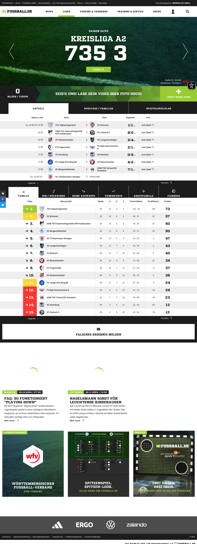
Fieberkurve (113, 193)
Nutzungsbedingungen (40, 537)
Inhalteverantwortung (74, 537)
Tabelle (98, 69)
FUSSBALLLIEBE (29, 3)
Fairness (173, 193)
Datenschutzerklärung (22, 537)
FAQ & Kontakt (91, 3)
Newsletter (103, 3)
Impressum (6, 537)
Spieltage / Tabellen (98, 108)
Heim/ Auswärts (83, 193)
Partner (80, 3)
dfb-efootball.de (44, 3)
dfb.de (17, 3)
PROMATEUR (7, 3)
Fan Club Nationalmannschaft (64, 3)
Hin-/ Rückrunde (53, 193)
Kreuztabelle (143, 193)
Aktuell (38, 108)
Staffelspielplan (158, 108)
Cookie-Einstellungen (92, 537)
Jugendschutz (57, 537)
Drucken (166, 183)
